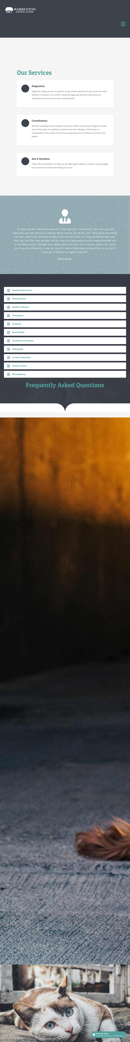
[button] (65, 290)
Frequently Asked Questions (65, 385)
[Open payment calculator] (108, 1034)
